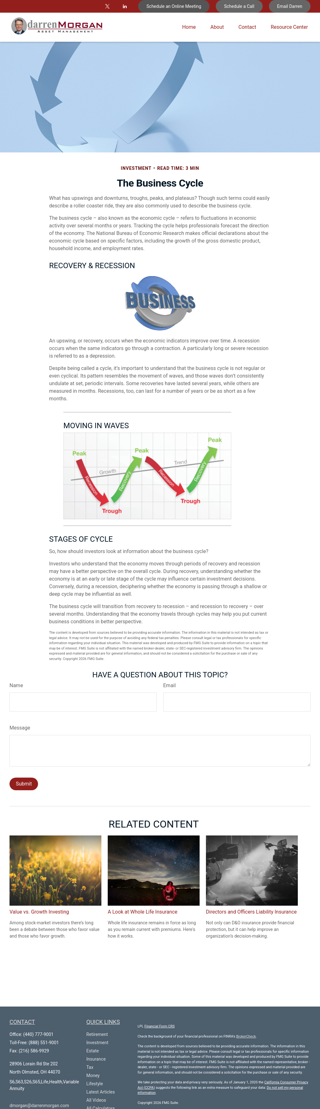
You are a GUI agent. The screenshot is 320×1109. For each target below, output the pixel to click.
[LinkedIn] (125, 6)
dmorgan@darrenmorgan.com (39, 1105)
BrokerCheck (246, 1036)
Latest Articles (100, 1091)
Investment (97, 1042)
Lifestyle (94, 1083)
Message (20, 728)
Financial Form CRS (159, 1026)
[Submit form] (24, 784)
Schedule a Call (239, 6)
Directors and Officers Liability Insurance (251, 912)
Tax (89, 1067)
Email (169, 685)
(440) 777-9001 (38, 1034)
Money (93, 1075)
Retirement (97, 1034)
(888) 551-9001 (44, 1042)
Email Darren (289, 6)
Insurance (96, 1059)
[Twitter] (107, 6)
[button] (189, 27)
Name (16, 685)
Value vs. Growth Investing (39, 912)
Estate (92, 1050)
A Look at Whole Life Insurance (142, 912)
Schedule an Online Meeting (173, 6)
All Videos (96, 1100)
